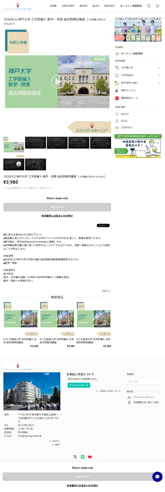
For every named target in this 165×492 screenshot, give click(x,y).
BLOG (96, 6)
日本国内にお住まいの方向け (57, 215)
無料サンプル (128, 90)
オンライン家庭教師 (131, 6)
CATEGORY (68, 6)
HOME (53, 6)
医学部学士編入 (129, 82)
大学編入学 (127, 67)
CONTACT (109, 6)
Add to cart (57, 207)
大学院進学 (127, 75)
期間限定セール (129, 98)
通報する (106, 291)
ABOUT (84, 6)
